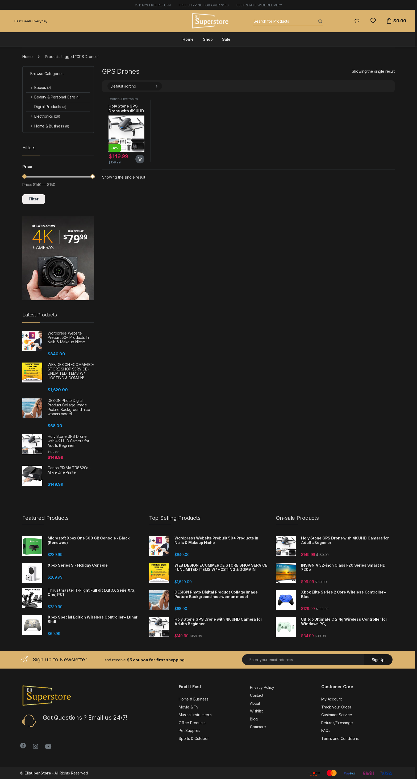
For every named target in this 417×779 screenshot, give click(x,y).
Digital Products (46, 106)
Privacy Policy (262, 687)
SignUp (378, 659)
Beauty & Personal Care (53, 97)
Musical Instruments (195, 714)
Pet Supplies (189, 730)
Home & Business (47, 126)
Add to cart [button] (139, 159)
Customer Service (336, 714)
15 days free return (153, 5)
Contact (256, 695)
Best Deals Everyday (30, 21)
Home (188, 39)
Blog (254, 719)
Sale (226, 39)
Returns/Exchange (337, 722)
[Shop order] (134, 86)
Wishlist (256, 711)
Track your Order (336, 707)
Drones (114, 99)
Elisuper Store (37, 773)
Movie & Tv (188, 707)
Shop (207, 39)
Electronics (129, 99)
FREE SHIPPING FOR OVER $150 (203, 5)
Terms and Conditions (340, 738)
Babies (38, 87)
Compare (258, 726)
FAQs (325, 730)
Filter (34, 199)
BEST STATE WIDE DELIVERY (259, 5)
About (255, 703)
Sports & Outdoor (194, 738)
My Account (331, 699)
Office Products (192, 722)
